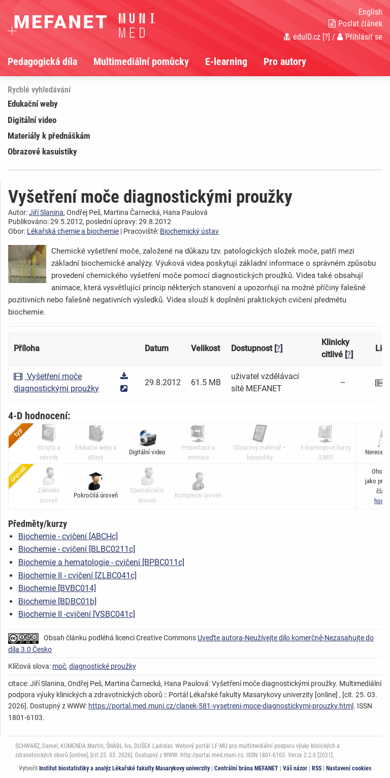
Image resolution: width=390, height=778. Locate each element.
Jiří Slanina (46, 212)
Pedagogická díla (42, 61)
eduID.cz (302, 37)
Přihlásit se (359, 37)
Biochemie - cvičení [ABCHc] (68, 536)
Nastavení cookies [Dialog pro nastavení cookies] (348, 768)
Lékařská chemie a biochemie (73, 231)
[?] (326, 37)
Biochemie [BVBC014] (57, 588)
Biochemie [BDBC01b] (57, 601)
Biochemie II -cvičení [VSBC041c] (76, 614)
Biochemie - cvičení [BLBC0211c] (76, 549)
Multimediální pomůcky (141, 61)
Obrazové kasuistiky (42, 151)
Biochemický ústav (189, 231)
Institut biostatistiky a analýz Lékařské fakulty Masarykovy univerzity (124, 768)
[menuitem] (50, 61)
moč (59, 666)
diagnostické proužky (102, 666)
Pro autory (285, 61)
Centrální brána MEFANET (246, 768)
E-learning (226, 61)
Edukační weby (33, 104)
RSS (316, 768)
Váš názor (295, 768)
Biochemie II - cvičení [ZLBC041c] (77, 575)
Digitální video (32, 120)
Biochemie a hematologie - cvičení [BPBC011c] (101, 562)
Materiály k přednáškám (49, 136)
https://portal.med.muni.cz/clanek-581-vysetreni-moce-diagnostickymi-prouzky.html (220, 706)
